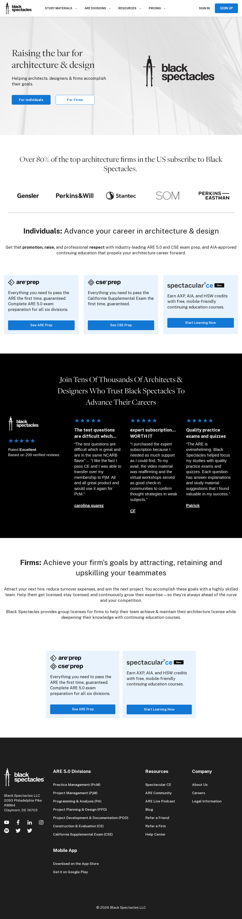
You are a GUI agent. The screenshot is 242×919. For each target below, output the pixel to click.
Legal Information (207, 801)
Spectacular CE (158, 784)
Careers (198, 793)
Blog (149, 809)
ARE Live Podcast (160, 801)
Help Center (155, 834)
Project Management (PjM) (75, 793)
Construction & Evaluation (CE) (78, 826)
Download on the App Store (76, 863)
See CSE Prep (121, 325)
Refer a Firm (155, 826)
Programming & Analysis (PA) (77, 801)
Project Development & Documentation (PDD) (90, 817)
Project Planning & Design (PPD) (80, 809)
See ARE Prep (41, 325)
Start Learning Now (200, 323)
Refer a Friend (157, 817)
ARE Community (158, 793)
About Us (200, 784)
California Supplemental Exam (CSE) (83, 834)
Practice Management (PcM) (76, 784)
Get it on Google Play (70, 872)
